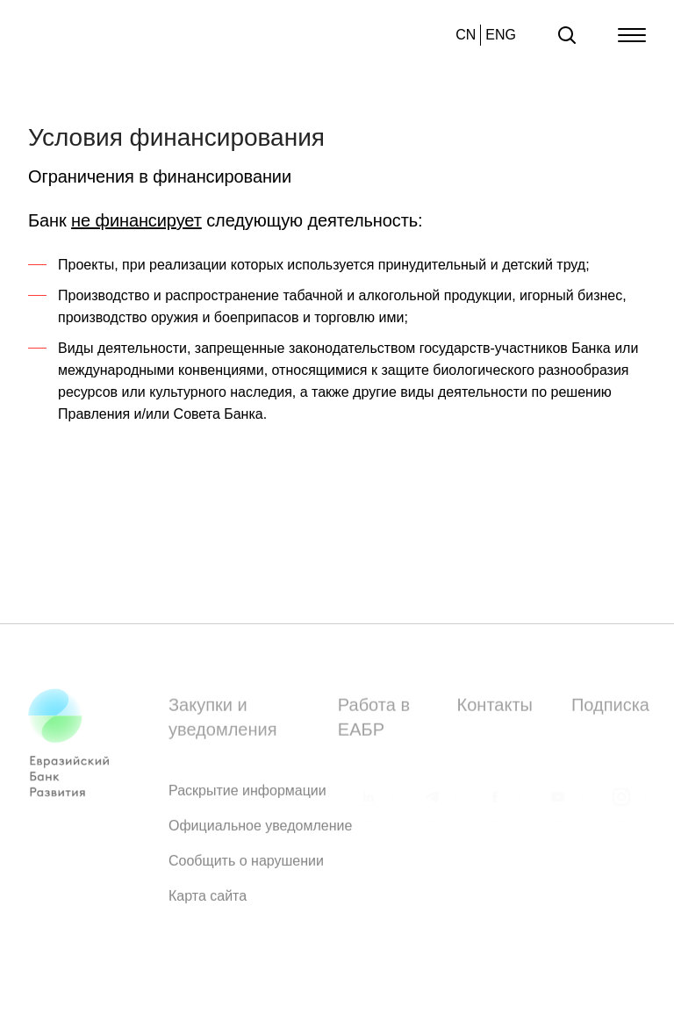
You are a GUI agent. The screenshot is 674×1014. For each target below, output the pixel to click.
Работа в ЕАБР (374, 722)
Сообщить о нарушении (246, 865)
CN (465, 34)
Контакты (495, 709)
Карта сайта (207, 900)
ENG (500, 34)
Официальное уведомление (260, 830)
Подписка (610, 709)
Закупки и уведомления (222, 722)
